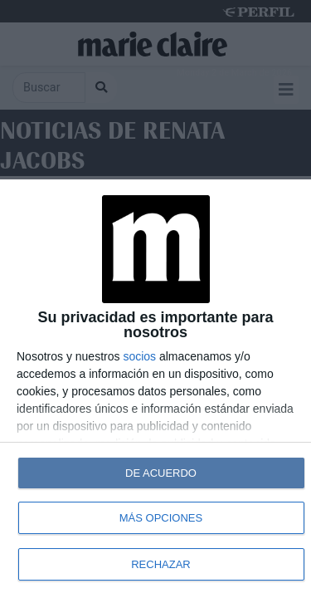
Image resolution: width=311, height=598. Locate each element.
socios (139, 356)
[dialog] (155, 388)
